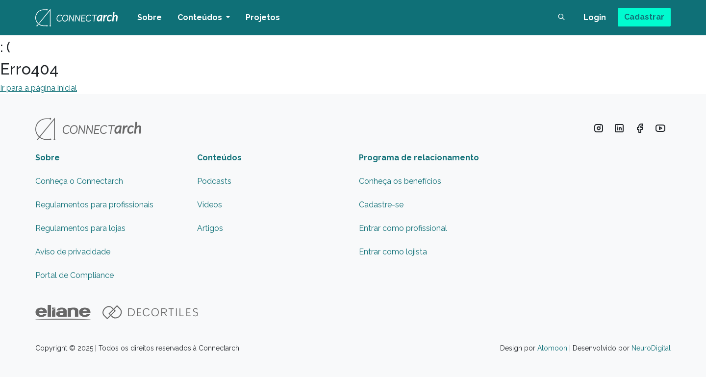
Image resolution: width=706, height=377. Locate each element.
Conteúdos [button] (200, 17)
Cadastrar (644, 17)
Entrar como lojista (393, 251)
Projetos (263, 17)
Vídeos (209, 204)
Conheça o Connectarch (79, 181)
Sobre (149, 17)
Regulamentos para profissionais (94, 204)
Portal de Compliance (74, 275)
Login (594, 17)
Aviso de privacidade (72, 251)
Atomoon (552, 348)
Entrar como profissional (403, 228)
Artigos (210, 228)
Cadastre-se (381, 204)
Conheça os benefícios (400, 181)
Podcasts (214, 181)
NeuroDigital (651, 348)
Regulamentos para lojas (80, 228)
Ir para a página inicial (38, 88)
